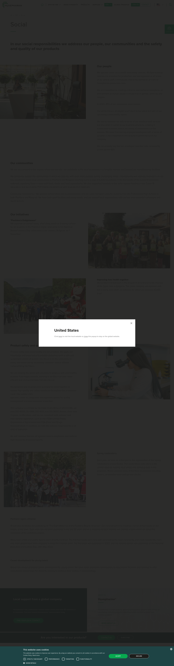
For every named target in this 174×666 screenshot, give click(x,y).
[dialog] (87, 656)
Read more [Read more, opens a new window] (36, 655)
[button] (64, 663)
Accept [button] (118, 656)
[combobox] (171, 649)
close (86, 336)
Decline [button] (139, 656)
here (60, 336)
